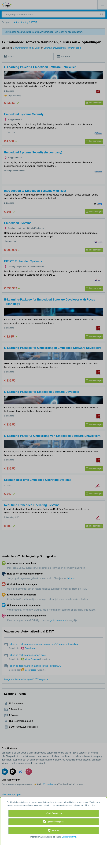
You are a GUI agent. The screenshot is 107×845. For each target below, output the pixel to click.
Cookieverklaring (69, 837)
